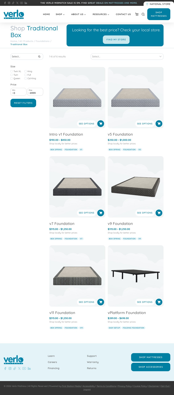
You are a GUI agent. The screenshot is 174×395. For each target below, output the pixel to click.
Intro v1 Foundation (66, 134)
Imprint (87, 389)
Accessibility (89, 386)
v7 (81, 239)
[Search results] (26, 56)
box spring (56, 149)
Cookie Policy (140, 386)
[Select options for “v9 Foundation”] (159, 213)
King (30, 71)
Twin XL (17, 71)
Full (29, 74)
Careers (52, 362)
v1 (81, 149)
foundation (71, 149)
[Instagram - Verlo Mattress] (8, 3)
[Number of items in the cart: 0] (136, 14)
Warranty (93, 362)
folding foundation (133, 328)
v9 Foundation (120, 223)
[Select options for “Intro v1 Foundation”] (100, 123)
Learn (51, 356)
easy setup (114, 328)
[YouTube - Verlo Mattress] (21, 3)
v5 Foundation (120, 134)
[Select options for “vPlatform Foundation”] (159, 302)
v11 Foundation (62, 312)
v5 (139, 149)
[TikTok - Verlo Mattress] (12, 3)
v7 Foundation (61, 223)
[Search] (39, 56)
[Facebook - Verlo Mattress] (5, 3)
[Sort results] (127, 56)
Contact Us (123, 14)
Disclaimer (153, 386)
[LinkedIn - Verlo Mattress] (25, 3)
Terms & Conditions (106, 386)
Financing (53, 368)
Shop (59, 14)
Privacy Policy (125, 386)
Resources (100, 14)
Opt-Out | (165, 386)
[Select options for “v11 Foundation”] (100, 302)
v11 (81, 328)
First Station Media (71, 386)
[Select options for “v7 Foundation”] (100, 213)
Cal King (32, 78)
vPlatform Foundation (127, 312)
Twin (16, 74)
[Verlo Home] (14, 14)
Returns (91, 368)
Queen (17, 78)
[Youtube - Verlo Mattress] (23, 368)
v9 (139, 239)
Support (92, 356)
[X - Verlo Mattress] (16, 3)
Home (46, 14)
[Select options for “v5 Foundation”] (159, 123)
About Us (77, 14)
